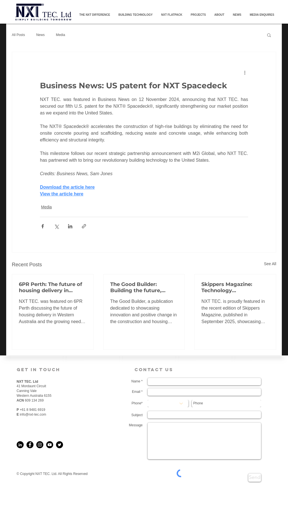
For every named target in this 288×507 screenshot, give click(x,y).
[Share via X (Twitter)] (56, 226)
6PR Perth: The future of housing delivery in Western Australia (50, 287)
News (40, 35)
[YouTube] (49, 444)
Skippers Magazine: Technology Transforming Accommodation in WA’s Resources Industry (234, 287)
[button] (269, 35)
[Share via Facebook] (42, 226)
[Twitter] (59, 444)
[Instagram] (39, 444)
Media (60, 35)
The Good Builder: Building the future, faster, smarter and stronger (135, 287)
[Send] (254, 478)
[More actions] (244, 72)
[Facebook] (29, 444)
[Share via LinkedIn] (70, 226)
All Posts (18, 35)
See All (270, 264)
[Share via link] (84, 226)
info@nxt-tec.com (33, 414)
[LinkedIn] (20, 444)
